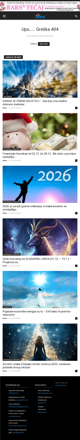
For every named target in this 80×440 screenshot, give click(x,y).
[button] (4, 16)
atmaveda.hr (42, 412)
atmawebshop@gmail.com (19, 407)
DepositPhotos (60, 385)
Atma (5, 108)
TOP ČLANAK (7, 96)
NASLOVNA (44, 44)
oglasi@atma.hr (22, 400)
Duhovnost (7, 307)
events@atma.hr (15, 416)
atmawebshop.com (45, 393)
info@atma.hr (14, 393)
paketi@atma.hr (18, 433)
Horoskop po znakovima (11, 149)
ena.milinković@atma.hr (18, 426)
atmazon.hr (42, 403)
